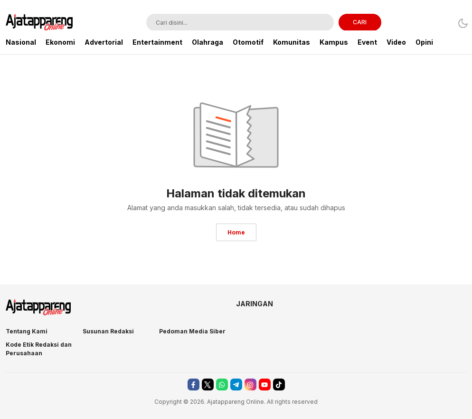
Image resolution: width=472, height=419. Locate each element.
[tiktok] (279, 384)
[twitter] (208, 384)
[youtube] (265, 384)
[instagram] (250, 384)
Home (236, 232)
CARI (360, 22)
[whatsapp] (222, 384)
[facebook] (193, 384)
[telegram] (236, 384)
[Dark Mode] (460, 23)
